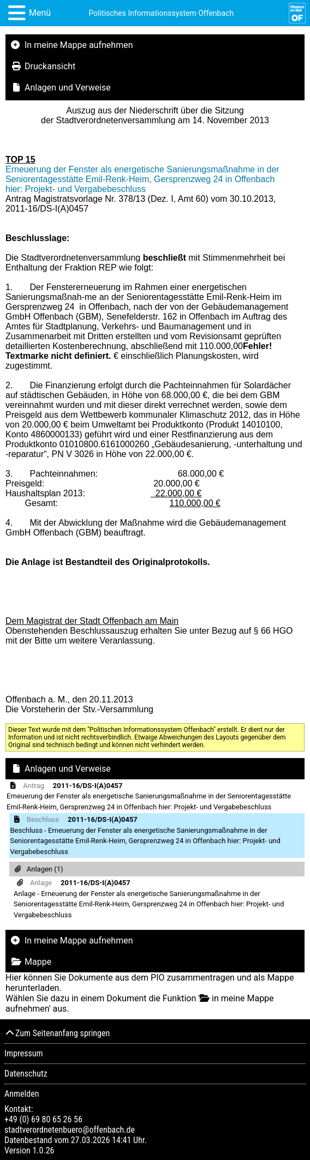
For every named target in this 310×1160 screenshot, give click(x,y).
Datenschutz (25, 1073)
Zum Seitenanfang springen (57, 1033)
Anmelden (21, 1094)
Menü (40, 13)
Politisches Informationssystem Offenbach (161, 13)
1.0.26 (43, 1150)
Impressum (23, 1053)
